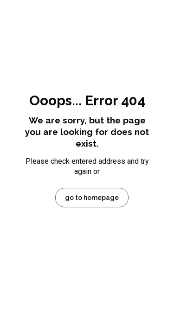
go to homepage (92, 197)
